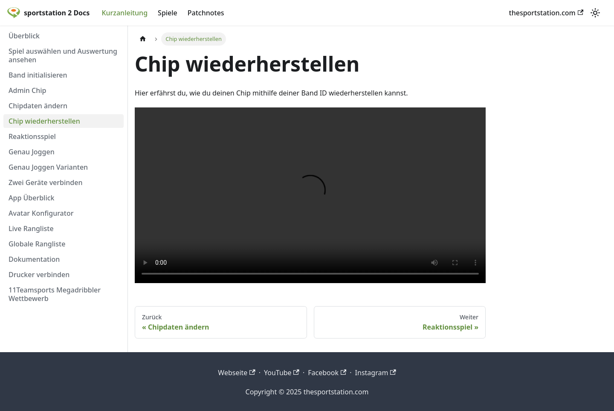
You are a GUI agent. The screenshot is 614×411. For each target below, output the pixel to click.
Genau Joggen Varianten (48, 167)
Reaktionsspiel (32, 136)
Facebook (327, 372)
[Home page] (143, 39)
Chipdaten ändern (38, 105)
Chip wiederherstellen (44, 121)
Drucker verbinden (39, 274)
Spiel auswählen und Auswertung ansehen (63, 55)
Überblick (24, 36)
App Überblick (32, 198)
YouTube (281, 372)
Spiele (167, 12)
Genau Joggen (32, 151)
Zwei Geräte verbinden (45, 182)
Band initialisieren (38, 75)
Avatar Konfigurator (41, 213)
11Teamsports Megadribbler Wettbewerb (55, 294)
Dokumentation (34, 259)
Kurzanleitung (124, 12)
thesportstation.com (546, 12)
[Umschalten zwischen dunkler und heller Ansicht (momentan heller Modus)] (595, 13)
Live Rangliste (31, 228)
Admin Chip (27, 90)
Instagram (375, 372)
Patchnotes (206, 12)
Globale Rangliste (37, 244)
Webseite (236, 372)
